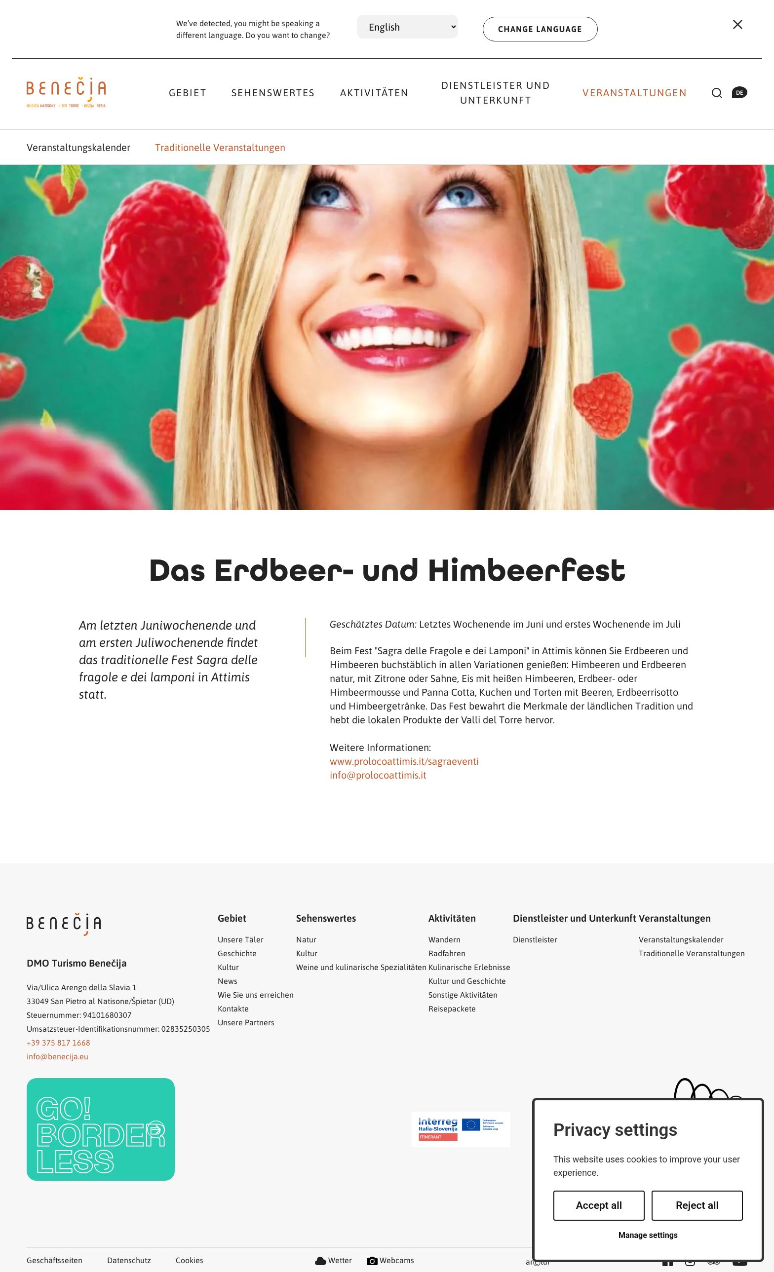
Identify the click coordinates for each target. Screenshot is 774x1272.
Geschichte (237, 953)
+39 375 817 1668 (58, 1042)
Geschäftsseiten (54, 1260)
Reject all (697, 1205)
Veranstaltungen (634, 92)
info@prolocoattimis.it (378, 774)
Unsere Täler (241, 939)
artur (538, 1262)
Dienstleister (535, 939)
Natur (306, 939)
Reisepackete (452, 1008)
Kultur (228, 967)
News (227, 980)
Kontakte (233, 1008)
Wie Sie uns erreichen (256, 994)
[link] (101, 1129)
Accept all (599, 1205)
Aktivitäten (374, 92)
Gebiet (188, 92)
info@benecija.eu (57, 1056)
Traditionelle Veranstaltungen (220, 147)
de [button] (739, 92)
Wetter (333, 1260)
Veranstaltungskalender (78, 147)
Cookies (189, 1260)
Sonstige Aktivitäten (463, 994)
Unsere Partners (246, 1022)
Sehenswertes (273, 92)
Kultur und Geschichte (467, 980)
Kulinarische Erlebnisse (469, 967)
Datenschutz (129, 1260)
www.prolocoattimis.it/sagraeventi (404, 760)
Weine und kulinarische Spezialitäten (361, 967)
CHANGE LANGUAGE (540, 29)
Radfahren (446, 953)
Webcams (390, 1260)
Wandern (444, 939)
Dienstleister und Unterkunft (495, 92)
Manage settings (648, 1235)
